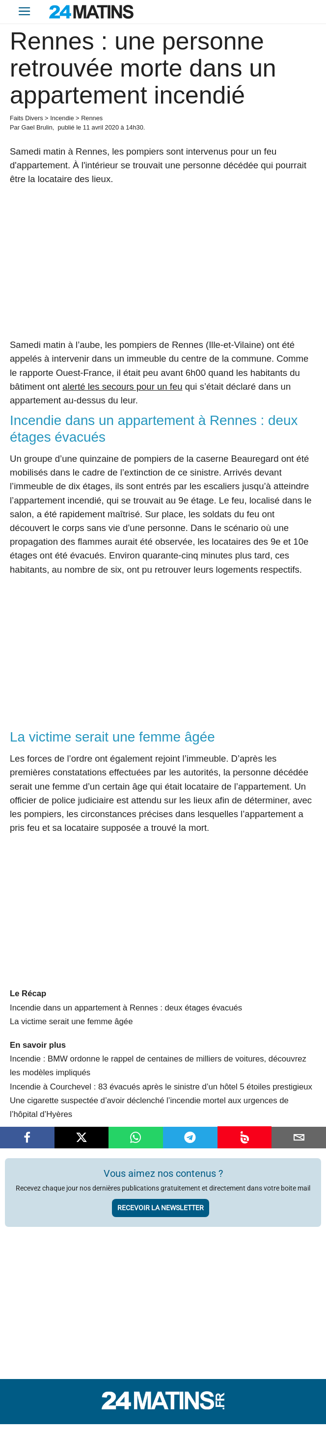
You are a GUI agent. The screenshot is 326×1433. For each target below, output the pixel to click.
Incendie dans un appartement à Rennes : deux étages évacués (126, 1007)
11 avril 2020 (101, 127)
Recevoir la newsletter (160, 1208)
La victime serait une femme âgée (71, 1021)
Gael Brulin (36, 127)
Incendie (62, 118)
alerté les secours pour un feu (122, 386)
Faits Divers (26, 118)
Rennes (92, 118)
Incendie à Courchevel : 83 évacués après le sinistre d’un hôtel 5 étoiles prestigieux (161, 1086)
